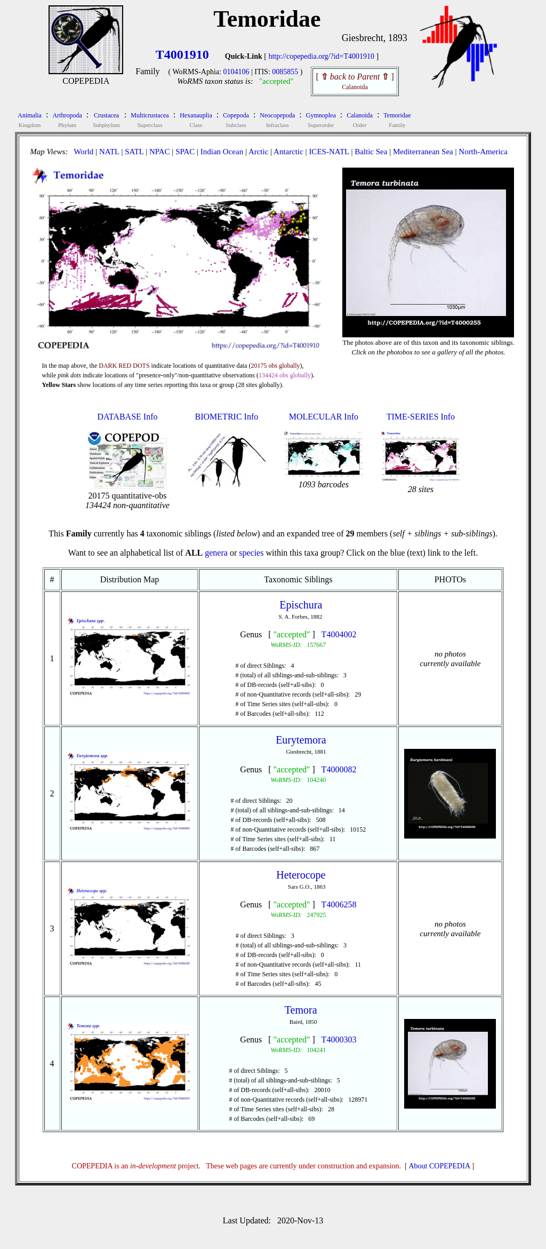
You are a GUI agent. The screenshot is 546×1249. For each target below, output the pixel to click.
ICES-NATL (329, 151)
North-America (483, 151)
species (251, 552)
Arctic (258, 151)
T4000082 (339, 769)
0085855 (285, 72)
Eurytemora (301, 740)
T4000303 (339, 1039)
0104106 (236, 72)
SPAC (185, 151)
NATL (109, 151)
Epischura (300, 605)
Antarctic (288, 151)
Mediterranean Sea (423, 151)
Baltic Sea (371, 151)
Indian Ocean (221, 151)
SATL (134, 151)
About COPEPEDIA (439, 1166)
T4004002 (339, 634)
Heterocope (300, 875)
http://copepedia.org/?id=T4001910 (321, 56)
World (83, 151)
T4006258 (339, 904)
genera (216, 552)
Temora (301, 1010)
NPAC (159, 151)
